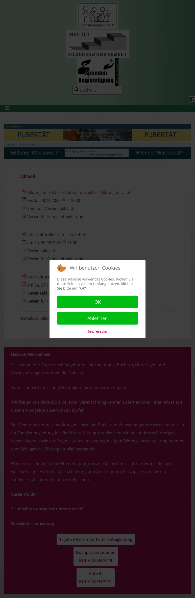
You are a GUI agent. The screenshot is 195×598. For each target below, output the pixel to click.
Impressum (97, 331)
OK (97, 302)
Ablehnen (97, 318)
